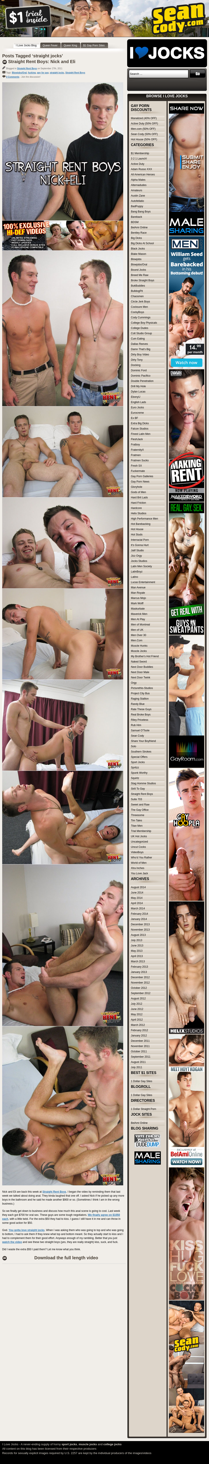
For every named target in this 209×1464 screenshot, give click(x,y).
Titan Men (137, 825)
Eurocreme (137, 412)
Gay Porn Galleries (142, 476)
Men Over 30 (138, 635)
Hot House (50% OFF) (144, 139)
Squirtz (135, 778)
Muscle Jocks (139, 651)
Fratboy (135, 444)
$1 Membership (140, 153)
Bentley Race (139, 232)
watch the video (12, 1242)
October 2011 (139, 1051)
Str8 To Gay (138, 788)
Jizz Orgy (136, 555)
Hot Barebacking (140, 524)
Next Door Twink (140, 677)
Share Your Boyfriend (143, 741)
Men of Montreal (140, 624)
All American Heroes (143, 174)
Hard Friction (138, 502)
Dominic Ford (139, 370)
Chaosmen (137, 296)
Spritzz (135, 767)
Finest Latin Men (140, 433)
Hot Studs (137, 534)
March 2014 (138, 908)
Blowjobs (136, 259)
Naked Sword (139, 661)
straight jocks (57, 72)
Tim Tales (136, 820)
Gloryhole (136, 486)
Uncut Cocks (138, 846)
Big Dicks (136, 238)
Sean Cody (137, 735)
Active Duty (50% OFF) (144, 123)
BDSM (135, 222)
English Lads (138, 402)
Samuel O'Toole (140, 730)
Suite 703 (136, 799)
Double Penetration (142, 381)
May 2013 (137, 950)
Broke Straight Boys (142, 280)
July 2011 (136, 1067)
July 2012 (136, 1003)
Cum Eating (138, 338)
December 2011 (140, 1040)
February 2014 (139, 913)
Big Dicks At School (142, 243)
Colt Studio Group (141, 333)
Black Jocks (138, 248)
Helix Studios (138, 513)
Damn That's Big (140, 349)
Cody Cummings (140, 317)
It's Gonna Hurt (139, 545)
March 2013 (138, 961)
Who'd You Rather (141, 857)
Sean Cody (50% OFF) (144, 134)
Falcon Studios (139, 428)
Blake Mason (138, 253)
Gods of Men (138, 492)
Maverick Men (139, 614)
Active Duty (137, 163)
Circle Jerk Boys (140, 301)
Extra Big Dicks (140, 423)
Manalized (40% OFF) (144, 118)
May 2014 (137, 897)
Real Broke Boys (140, 714)
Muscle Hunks (139, 645)
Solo (133, 746)
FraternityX (137, 449)
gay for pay (43, 72)
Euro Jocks (137, 407)
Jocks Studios (139, 561)
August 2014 (138, 887)
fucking (32, 72)
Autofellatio (137, 201)
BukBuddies (138, 285)
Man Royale (138, 592)
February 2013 (139, 966)
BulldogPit (137, 291)
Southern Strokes (141, 751)
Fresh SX (136, 465)
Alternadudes (139, 185)
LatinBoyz (137, 571)
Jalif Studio (137, 550)
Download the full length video (66, 1257)
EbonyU (135, 396)
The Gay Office (139, 809)
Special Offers (139, 756)
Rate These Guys (141, 709)
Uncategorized (139, 841)
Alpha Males (138, 179)
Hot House (137, 529)
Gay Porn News (140, 481)
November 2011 (140, 1046)
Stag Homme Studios (143, 783)
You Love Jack (139, 873)
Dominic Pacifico (140, 375)
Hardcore (136, 508)
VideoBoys (137, 852)
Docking (135, 365)
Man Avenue (138, 587)
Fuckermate (138, 471)
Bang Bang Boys (140, 211)
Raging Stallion (140, 698)
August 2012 (138, 998)
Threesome (137, 815)
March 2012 (138, 1025)
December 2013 (140, 924)
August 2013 (138, 935)
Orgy (134, 682)
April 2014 (137, 903)
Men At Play (138, 619)
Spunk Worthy (139, 772)
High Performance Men (144, 518)
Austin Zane (138, 195)
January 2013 (139, 972)
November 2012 (140, 982)
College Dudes (139, 328)
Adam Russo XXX (141, 169)
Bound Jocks (138, 269)
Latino (134, 576)
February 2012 (139, 1030)
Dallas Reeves (139, 343)
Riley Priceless (139, 719)
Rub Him (136, 725)
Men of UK (137, 629)
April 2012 (137, 1019)
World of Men (139, 862)
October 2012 (139, 987)
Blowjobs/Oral (19, 72)
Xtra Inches (137, 868)
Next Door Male (140, 672)
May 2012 (137, 1014)
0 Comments (12, 77)
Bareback (136, 216)
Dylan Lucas (138, 391)
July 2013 (136, 940)
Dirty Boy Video (140, 354)
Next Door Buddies (142, 666)
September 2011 (140, 1056)
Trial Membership (141, 831)
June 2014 (137, 892)
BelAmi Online (139, 227)
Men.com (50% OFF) (143, 128)
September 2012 (140, 993)
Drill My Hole (138, 386)
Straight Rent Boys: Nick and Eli (41, 61)
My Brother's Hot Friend (145, 656)
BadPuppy (137, 206)
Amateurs (136, 190)
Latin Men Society (141, 566)
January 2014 (139, 919)
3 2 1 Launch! (139, 158)
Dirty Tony (137, 359)
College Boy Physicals (144, 322)
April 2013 (137, 956)
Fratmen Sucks (140, 460)
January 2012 (139, 1035)
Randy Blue (138, 704)
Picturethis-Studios (142, 688)
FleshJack (137, 439)
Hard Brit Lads (139, 497)
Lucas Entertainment (143, 582)
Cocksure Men (139, 306)
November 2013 (140, 929)
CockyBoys (137, 312)
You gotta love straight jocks (26, 1230)
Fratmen (136, 455)
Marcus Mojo (138, 598)
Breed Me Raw (139, 275)
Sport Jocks (138, 762)
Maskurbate (138, 608)
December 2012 (140, 977)
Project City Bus (140, 693)
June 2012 (137, 1009)
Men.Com (136, 640)
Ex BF (134, 418)
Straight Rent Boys (27, 68)
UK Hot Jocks (139, 836)
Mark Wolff (137, 603)
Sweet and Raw (140, 804)
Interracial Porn (140, 539)
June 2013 (137, 945)
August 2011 (138, 1062)
